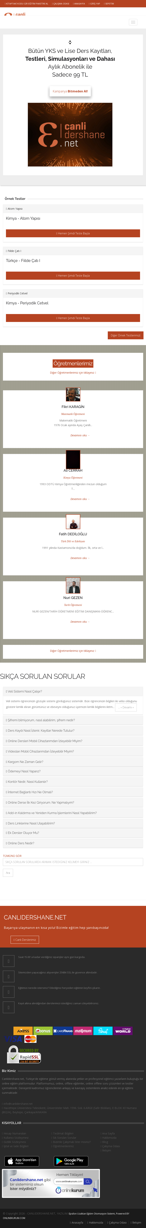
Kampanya (70, 91)
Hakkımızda (108, 1137)
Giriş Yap (94, 3)
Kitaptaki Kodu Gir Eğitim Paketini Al (26, 3)
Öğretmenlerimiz (62, 1146)
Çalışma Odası (60, 3)
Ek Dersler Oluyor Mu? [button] (22, 833)
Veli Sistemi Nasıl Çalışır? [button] (24, 691)
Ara (8, 873)
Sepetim (109, 3)
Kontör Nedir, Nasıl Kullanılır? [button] (27, 782)
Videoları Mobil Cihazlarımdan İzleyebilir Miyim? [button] (40, 751)
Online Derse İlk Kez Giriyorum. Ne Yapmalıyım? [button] (40, 802)
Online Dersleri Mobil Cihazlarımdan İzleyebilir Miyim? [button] (44, 741)
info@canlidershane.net (17, 1104)
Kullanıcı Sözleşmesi (15, 1137)
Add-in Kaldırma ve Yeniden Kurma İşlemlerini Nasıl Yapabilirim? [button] (51, 813)
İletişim (105, 1150)
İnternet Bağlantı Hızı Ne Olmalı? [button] (29, 792)
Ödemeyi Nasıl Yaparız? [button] (23, 771)
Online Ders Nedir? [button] (20, 843)
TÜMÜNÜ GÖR (12, 856)
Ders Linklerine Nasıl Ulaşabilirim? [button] (30, 823)
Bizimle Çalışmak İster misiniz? (71, 1142)
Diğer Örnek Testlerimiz (125, 335)
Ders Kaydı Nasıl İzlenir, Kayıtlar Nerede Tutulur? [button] (40, 730)
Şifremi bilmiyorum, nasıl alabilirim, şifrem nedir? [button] (40, 720)
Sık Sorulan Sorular (63, 1137)
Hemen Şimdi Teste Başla (73, 233)
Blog (104, 1142)
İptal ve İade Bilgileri (15, 1146)
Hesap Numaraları (14, 1133)
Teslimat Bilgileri (62, 1133)
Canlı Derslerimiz (25, 940)
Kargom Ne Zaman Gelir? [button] (24, 762)
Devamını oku (79, 435)
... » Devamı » (126, 707)
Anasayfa (79, 3)
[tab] (73, 691)
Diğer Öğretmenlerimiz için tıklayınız (73, 372)
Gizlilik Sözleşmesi (14, 1142)
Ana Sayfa (107, 1133)
